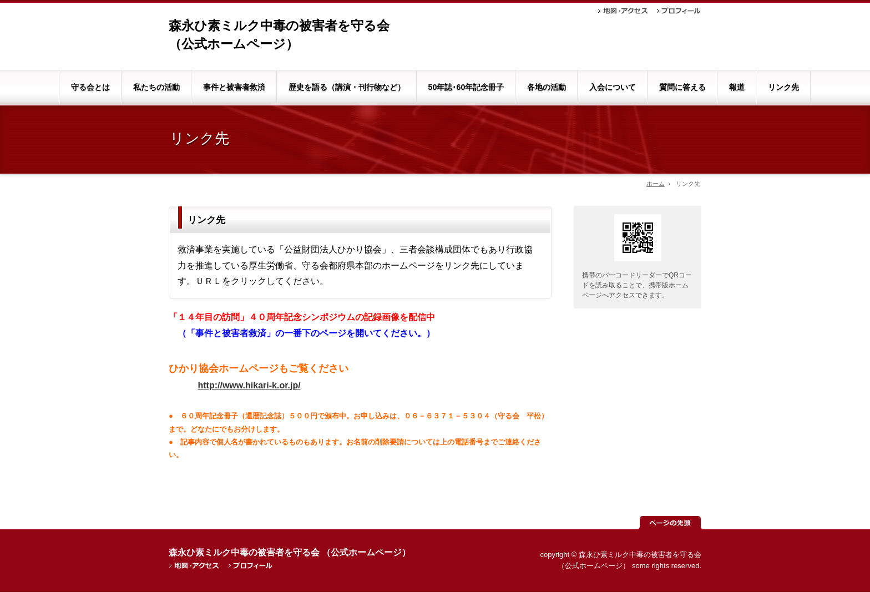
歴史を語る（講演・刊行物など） (347, 87)
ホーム (655, 183)
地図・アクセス (623, 11)
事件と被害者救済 (234, 87)
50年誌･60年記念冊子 (466, 87)
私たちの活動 (156, 87)
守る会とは (90, 87)
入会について (612, 87)
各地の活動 (546, 87)
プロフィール (678, 11)
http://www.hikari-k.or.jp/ (249, 385)
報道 (737, 87)
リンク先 (783, 87)
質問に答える (682, 87)
